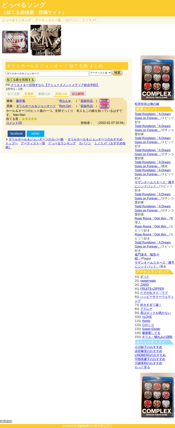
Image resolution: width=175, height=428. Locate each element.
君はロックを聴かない (155, 312)
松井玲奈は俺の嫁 (147, 104)
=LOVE (147, 316)
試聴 (104, 100)
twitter (35, 133)
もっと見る (142, 367)
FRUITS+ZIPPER (152, 288)
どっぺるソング (24, 5)
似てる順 (13, 93)
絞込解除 (78, 93)
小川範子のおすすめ (148, 347)
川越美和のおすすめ (148, 363)
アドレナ (146, 308)
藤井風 (20, 100)
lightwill (83, 425)
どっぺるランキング (62, 143)
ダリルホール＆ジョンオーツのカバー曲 (36, 139)
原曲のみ (61, 93)
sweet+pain (148, 280)
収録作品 (87, 100)
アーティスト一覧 (33, 143)
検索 (117, 72)
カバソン (71, 20)
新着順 (29, 93)
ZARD (144, 284)
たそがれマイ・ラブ (154, 292)
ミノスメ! (89, 20)
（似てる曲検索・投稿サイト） (34, 12)
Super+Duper (151, 329)
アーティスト (48, 20)
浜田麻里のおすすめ (148, 351)
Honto (146, 320)
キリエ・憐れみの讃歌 (157, 337)
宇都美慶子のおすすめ (150, 359)
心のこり (148, 324)
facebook (16, 133)
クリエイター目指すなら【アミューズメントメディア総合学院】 (55, 85)
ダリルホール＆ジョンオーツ (36, 106)
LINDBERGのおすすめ (150, 355)
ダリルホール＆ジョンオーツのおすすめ (95, 139)
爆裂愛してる (151, 333)
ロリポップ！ (103, 425)
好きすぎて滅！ (151, 304)
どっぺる (16, 20)
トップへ (12, 143)
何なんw (65, 100)
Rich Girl (65, 106)
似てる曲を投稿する (20, 79)
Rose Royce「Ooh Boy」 (152, 218)
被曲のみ (44, 93)
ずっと (144, 276)
